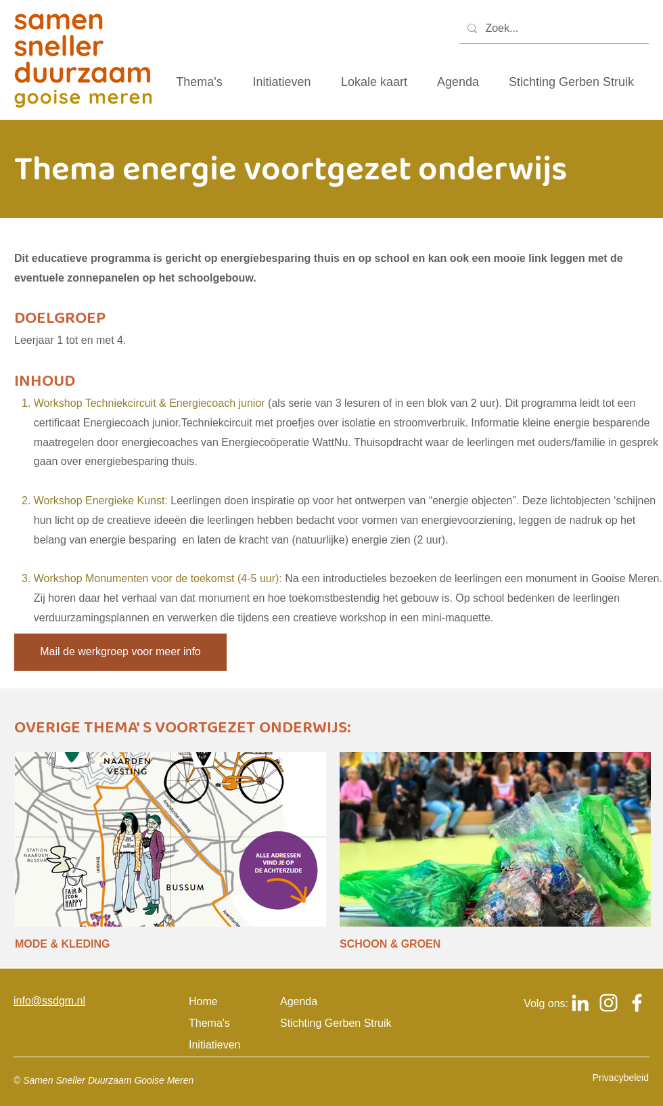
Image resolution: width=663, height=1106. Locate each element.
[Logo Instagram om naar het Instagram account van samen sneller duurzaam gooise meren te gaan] (608, 1003)
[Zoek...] (552, 29)
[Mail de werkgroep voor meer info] (120, 652)
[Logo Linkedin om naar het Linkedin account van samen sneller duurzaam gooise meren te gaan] (580, 1003)
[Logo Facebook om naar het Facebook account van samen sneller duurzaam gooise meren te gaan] (637, 1003)
